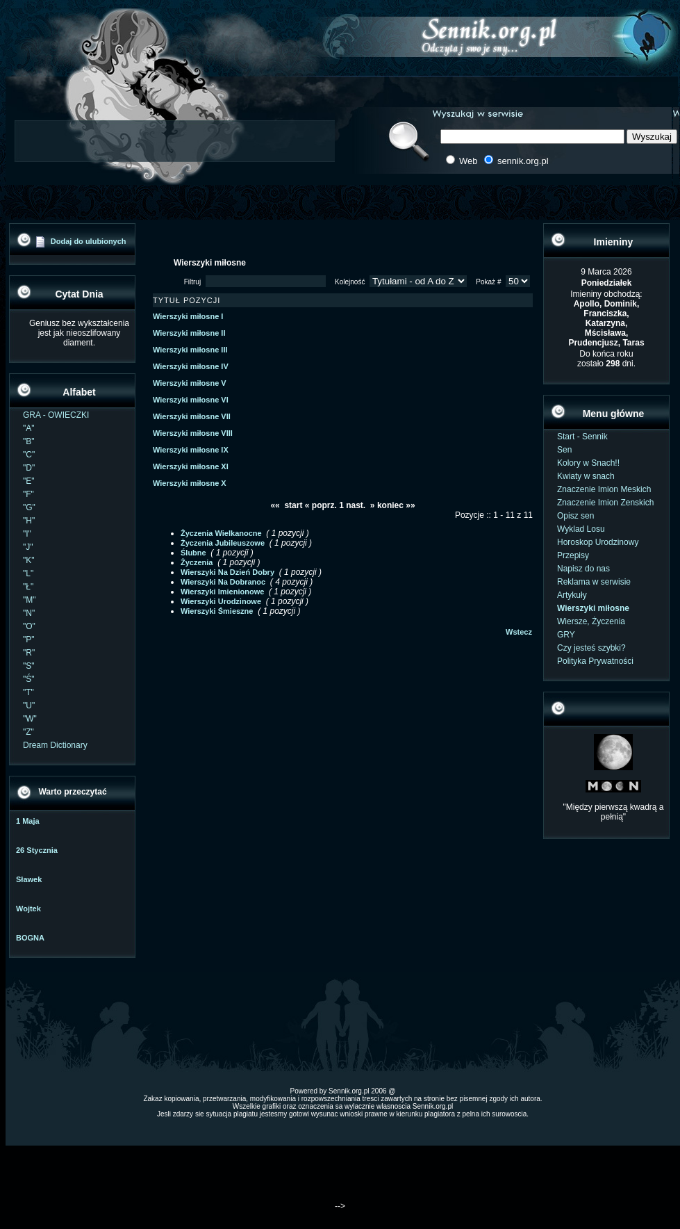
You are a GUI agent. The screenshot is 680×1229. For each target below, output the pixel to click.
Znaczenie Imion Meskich (604, 489)
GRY (566, 635)
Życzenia (197, 562)
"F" (28, 494)
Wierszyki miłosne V (189, 383)
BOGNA (30, 938)
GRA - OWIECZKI (56, 415)
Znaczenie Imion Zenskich (605, 502)
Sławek (29, 879)
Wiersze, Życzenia (591, 621)
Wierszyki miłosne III (190, 349)
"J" (28, 547)
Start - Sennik (582, 436)
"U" (29, 705)
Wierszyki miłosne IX (191, 450)
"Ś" (29, 679)
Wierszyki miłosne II (189, 333)
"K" (29, 560)
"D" (29, 468)
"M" (29, 600)
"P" (29, 639)
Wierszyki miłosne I (188, 316)
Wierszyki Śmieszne (217, 611)
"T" (28, 692)
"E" (29, 481)
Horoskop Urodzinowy (597, 542)
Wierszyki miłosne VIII (193, 433)
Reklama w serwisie (594, 582)
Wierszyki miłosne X (189, 483)
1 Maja (28, 821)
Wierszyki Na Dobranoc (223, 582)
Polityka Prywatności (595, 661)
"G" (29, 507)
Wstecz (519, 632)
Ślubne (193, 552)
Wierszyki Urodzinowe (221, 601)
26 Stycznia (37, 850)
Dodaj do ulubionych (88, 241)
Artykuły (572, 595)
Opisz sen (575, 516)
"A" (29, 428)
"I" (27, 534)
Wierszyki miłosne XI (191, 466)
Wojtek (28, 908)
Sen (564, 450)
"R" (29, 653)
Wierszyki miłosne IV (191, 366)
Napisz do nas (583, 568)
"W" (30, 719)
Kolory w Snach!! (588, 463)
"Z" (28, 732)
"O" (29, 626)
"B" (29, 441)
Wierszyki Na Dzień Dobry (227, 572)
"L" (28, 573)
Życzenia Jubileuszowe (223, 543)
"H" (29, 521)
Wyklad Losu (581, 529)
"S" (29, 666)
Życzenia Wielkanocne (221, 533)
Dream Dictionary (55, 745)
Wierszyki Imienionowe (222, 591)
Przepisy (573, 555)
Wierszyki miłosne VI (191, 400)
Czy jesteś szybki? (591, 648)
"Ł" (28, 587)
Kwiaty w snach (586, 476)
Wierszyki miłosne (593, 608)
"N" (29, 613)
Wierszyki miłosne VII (192, 416)
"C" (29, 454)
